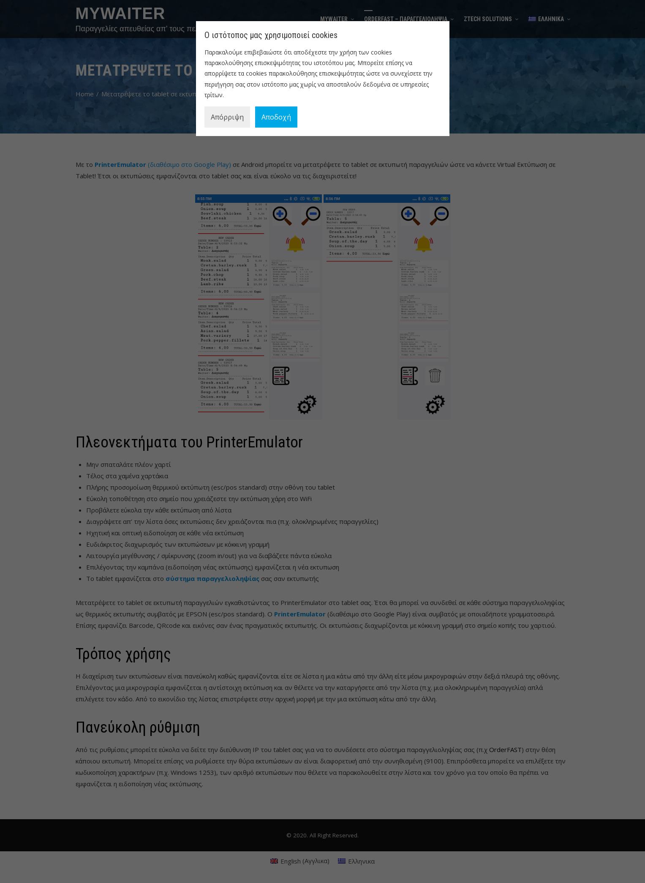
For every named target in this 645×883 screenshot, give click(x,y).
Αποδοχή (276, 117)
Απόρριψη (227, 117)
